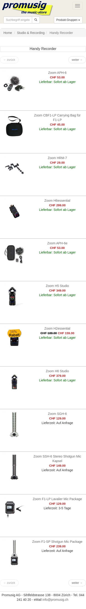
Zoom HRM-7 (57, 158)
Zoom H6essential (57, 200)
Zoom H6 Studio (57, 371)
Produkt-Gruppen (68, 20)
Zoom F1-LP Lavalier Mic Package (57, 499)
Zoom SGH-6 (57, 414)
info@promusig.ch (55, 599)
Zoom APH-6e (57, 243)
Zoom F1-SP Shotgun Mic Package (57, 541)
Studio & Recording (31, 33)
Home (7, 33)
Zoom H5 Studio (57, 286)
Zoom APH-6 (57, 72)
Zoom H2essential (57, 328)
